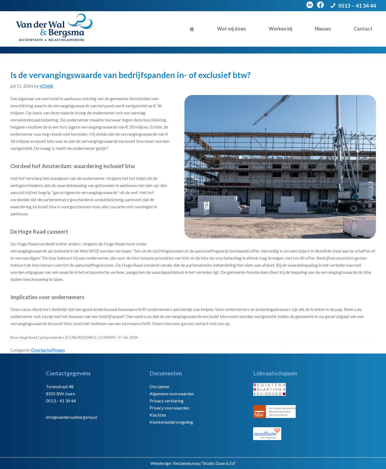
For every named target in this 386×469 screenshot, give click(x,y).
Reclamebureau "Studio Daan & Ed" (204, 463)
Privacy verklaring (166, 400)
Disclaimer (159, 386)
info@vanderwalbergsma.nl (71, 417)
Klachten (157, 414)
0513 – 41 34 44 (357, 5)
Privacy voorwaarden (169, 407)
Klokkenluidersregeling (171, 422)
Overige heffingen (48, 349)
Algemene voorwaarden (171, 393)
